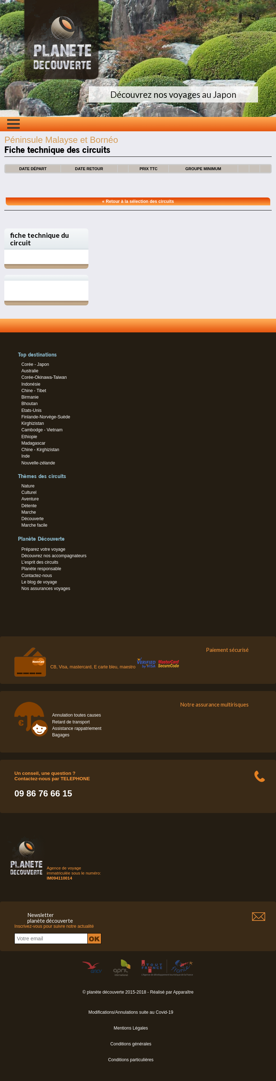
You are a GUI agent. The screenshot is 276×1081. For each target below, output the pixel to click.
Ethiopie (29, 436)
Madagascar (33, 443)
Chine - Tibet (33, 390)
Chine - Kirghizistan (40, 449)
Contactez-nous (36, 575)
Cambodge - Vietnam (42, 429)
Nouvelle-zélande (38, 462)
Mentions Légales (131, 1028)
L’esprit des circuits (39, 562)
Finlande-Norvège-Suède (45, 416)
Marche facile (34, 525)
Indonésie (30, 384)
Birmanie (29, 397)
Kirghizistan (32, 423)
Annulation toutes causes (76, 715)
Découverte (32, 518)
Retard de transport (71, 722)
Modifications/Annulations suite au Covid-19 (130, 1012)
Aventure (29, 498)
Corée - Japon (35, 364)
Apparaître (183, 992)
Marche (28, 512)
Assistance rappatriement (76, 728)
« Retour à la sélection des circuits (138, 201)
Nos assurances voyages (45, 588)
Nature (27, 486)
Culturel (28, 492)
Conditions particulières (130, 1059)
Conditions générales (130, 1043)
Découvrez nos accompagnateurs (53, 555)
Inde (25, 456)
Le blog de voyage (39, 582)
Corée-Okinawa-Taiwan (43, 377)
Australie (29, 370)
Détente (29, 505)
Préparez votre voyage (43, 549)
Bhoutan (29, 403)
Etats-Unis (31, 410)
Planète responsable (41, 568)
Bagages (60, 734)
